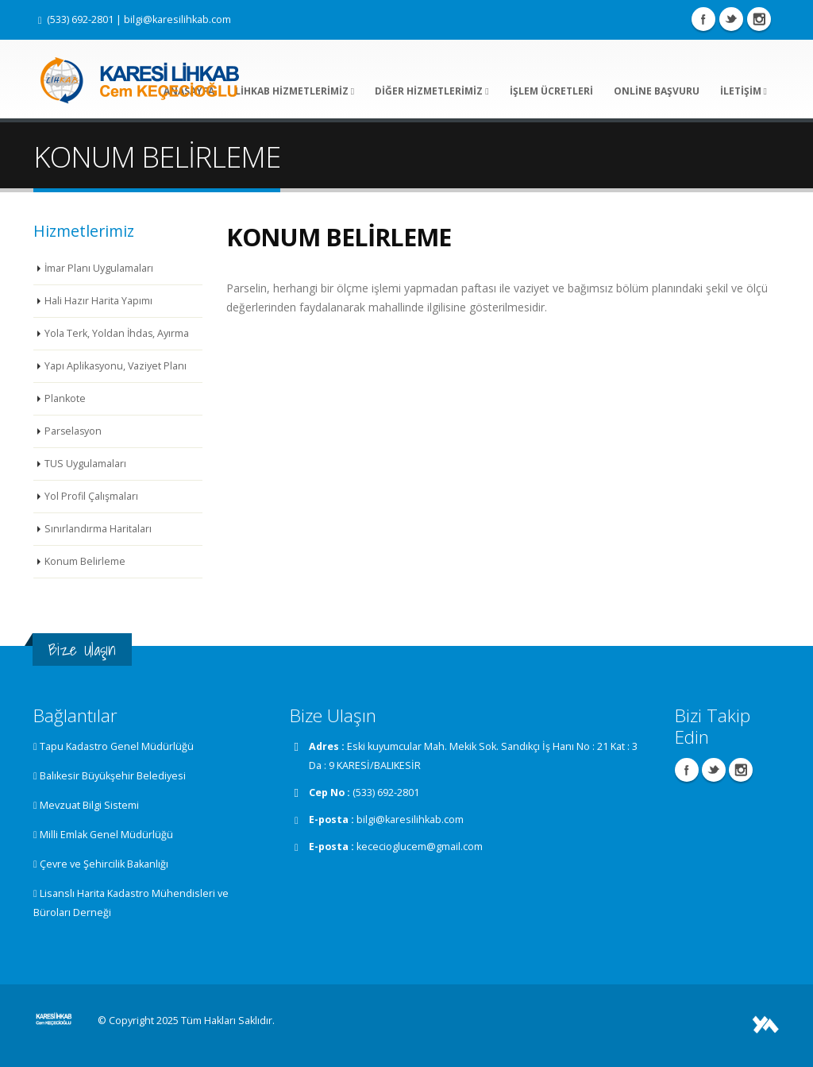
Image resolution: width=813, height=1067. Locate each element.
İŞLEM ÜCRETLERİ (551, 91)
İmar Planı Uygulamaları (99, 268)
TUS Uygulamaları (85, 463)
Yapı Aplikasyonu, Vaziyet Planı (116, 366)
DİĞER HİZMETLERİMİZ (431, 91)
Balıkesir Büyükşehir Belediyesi (113, 776)
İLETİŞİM (743, 91)
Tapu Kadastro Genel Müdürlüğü (117, 746)
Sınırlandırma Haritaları (98, 528)
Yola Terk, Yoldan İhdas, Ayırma (117, 333)
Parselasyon (73, 431)
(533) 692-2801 (80, 19)
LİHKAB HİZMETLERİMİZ (294, 91)
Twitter (731, 19)
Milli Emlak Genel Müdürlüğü (106, 834)
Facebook (703, 19)
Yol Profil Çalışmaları (91, 496)
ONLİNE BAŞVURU (656, 91)
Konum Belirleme (84, 561)
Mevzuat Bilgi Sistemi (89, 805)
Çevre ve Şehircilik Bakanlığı (104, 864)
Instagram (759, 19)
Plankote (65, 398)
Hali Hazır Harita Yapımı (98, 300)
